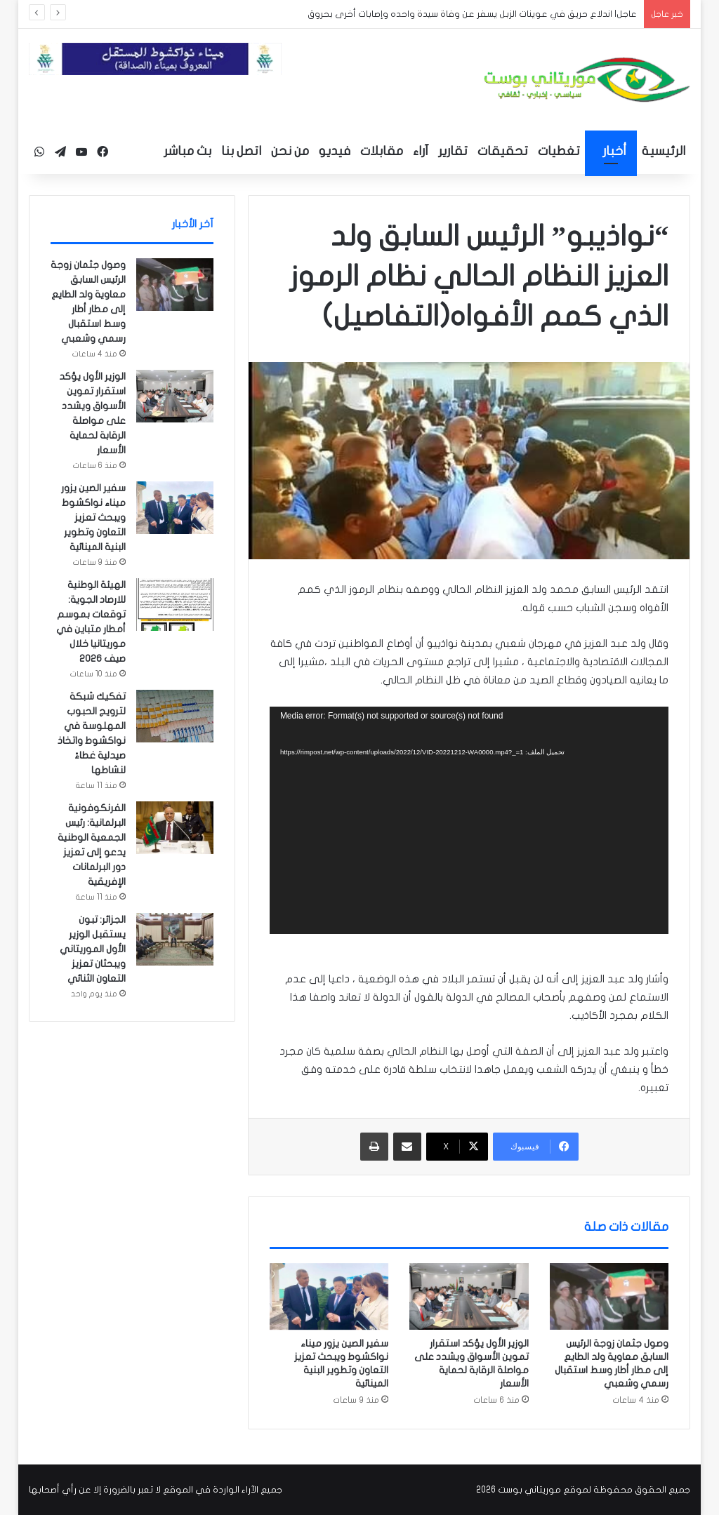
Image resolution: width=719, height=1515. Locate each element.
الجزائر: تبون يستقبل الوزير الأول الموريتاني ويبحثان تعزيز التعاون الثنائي (93, 949)
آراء (420, 151)
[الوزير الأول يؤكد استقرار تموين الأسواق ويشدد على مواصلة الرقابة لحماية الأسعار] (469, 1296)
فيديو (334, 151)
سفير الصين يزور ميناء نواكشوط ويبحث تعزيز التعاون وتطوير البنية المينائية (93, 517)
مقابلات (381, 151)
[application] (469, 820)
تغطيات (559, 151)
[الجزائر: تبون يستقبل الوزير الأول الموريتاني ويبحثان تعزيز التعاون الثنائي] (174, 939)
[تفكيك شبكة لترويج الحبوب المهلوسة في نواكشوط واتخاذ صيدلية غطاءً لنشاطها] (174, 716)
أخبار (614, 151)
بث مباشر (187, 151)
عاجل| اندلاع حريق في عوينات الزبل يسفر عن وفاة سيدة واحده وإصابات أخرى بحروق (472, 14)
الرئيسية (663, 151)
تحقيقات (502, 151)
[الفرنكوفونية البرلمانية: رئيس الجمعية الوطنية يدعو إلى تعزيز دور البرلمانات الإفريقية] (174, 827)
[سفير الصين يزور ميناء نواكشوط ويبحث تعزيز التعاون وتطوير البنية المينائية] (329, 1296)
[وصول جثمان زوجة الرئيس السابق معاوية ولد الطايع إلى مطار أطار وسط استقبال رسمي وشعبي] (609, 1296)
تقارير (453, 151)
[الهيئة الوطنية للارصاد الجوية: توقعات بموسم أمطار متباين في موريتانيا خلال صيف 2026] (174, 604)
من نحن (290, 151)
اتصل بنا (241, 151)
